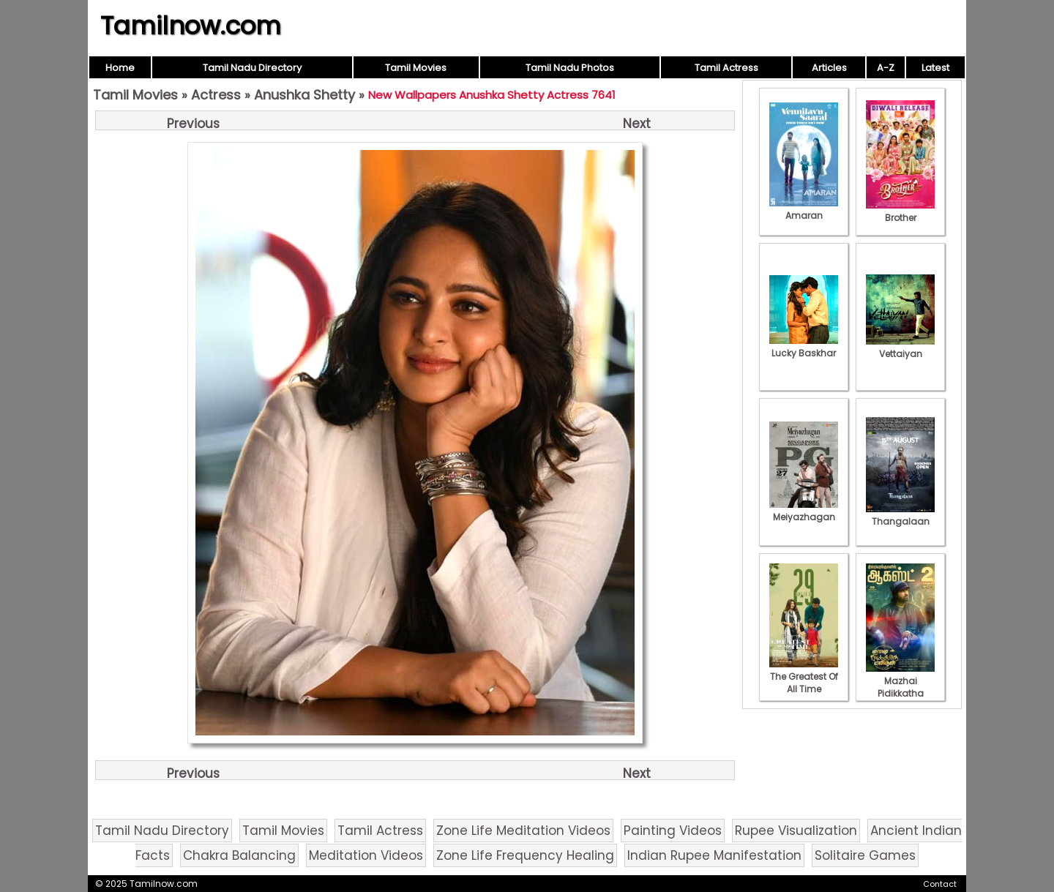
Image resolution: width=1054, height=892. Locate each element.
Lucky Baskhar (803, 346)
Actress (216, 95)
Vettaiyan (900, 347)
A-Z (885, 68)
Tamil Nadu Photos (570, 68)
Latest (935, 68)
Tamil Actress (726, 68)
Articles (829, 68)
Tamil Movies (415, 68)
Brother (900, 211)
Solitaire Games (865, 855)
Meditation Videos (366, 855)
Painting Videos (673, 830)
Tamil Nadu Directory (252, 68)
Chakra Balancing (239, 855)
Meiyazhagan (803, 510)
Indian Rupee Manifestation (714, 855)
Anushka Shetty (304, 95)
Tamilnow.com (190, 25)
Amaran (803, 209)
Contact (940, 884)
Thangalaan (900, 515)
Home (120, 68)
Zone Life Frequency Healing (525, 855)
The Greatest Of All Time (803, 676)
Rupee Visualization (796, 830)
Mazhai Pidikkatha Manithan (900, 687)
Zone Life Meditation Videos (523, 830)
